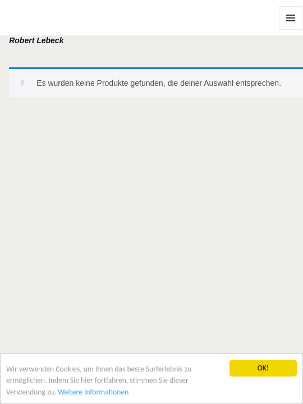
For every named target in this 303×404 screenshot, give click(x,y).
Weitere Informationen (93, 392)
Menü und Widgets (290, 29)
